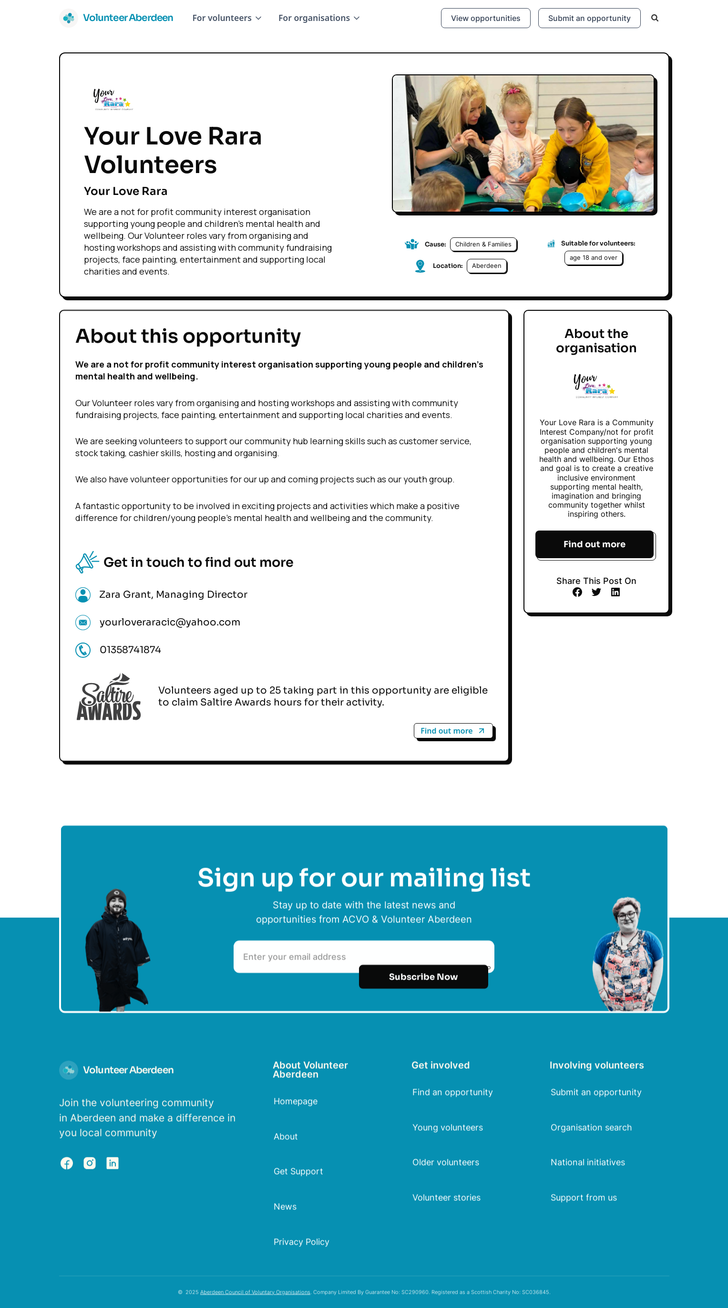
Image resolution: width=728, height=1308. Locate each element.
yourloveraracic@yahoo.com (170, 622)
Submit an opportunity (589, 18)
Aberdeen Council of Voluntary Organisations (255, 1296)
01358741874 (130, 650)
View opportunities (486, 18)
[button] (227, 18)
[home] (116, 18)
